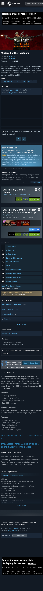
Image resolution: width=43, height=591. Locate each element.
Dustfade (12, 58)
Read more (36, 183)
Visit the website (9, 315)
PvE (29, 83)
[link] (22, 200)
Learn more (24, 166)
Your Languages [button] (18, 537)
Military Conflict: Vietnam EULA (13, 296)
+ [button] (35, 83)
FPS (17, 83)
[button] (21, 93)
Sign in (3, 133)
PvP (23, 83)
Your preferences (20, 526)
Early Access (7, 83)
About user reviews (7, 526)
